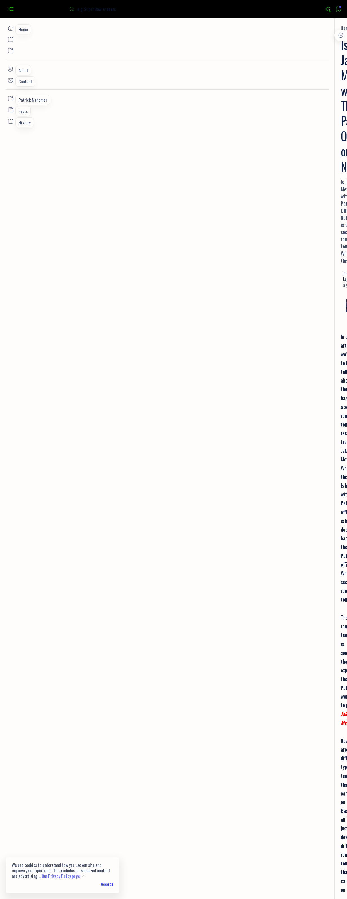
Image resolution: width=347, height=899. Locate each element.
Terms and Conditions (300, 334)
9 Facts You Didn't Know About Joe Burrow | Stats (302, 174)
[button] (123, 782)
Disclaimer (267, 340)
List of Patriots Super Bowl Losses (303, 226)
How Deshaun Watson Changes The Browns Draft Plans (93, 761)
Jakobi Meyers (191, 367)
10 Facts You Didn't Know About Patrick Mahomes (299, 202)
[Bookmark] (338, 9)
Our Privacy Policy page (61, 876)
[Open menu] (10, 9)
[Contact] (10, 80)
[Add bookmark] (226, 88)
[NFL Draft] (320, 273)
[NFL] (107, 782)
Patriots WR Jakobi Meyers (161, 504)
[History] (279, 273)
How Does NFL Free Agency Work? (72, 743)
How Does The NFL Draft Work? (70, 752)
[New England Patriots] (79, 782)
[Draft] (320, 301)
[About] (10, 69)
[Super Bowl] (294, 89)
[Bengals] (290, 162)
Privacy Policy (270, 334)
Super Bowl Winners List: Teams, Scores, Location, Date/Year (301, 101)
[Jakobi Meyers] (56, 28)
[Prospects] (320, 287)
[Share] (240, 89)
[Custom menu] (10, 98)
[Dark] (328, 9)
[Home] (10, 28)
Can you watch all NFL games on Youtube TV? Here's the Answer (300, 147)
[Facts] (288, 190)
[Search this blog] (111, 9)
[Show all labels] (269, 315)
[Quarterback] (279, 301)
